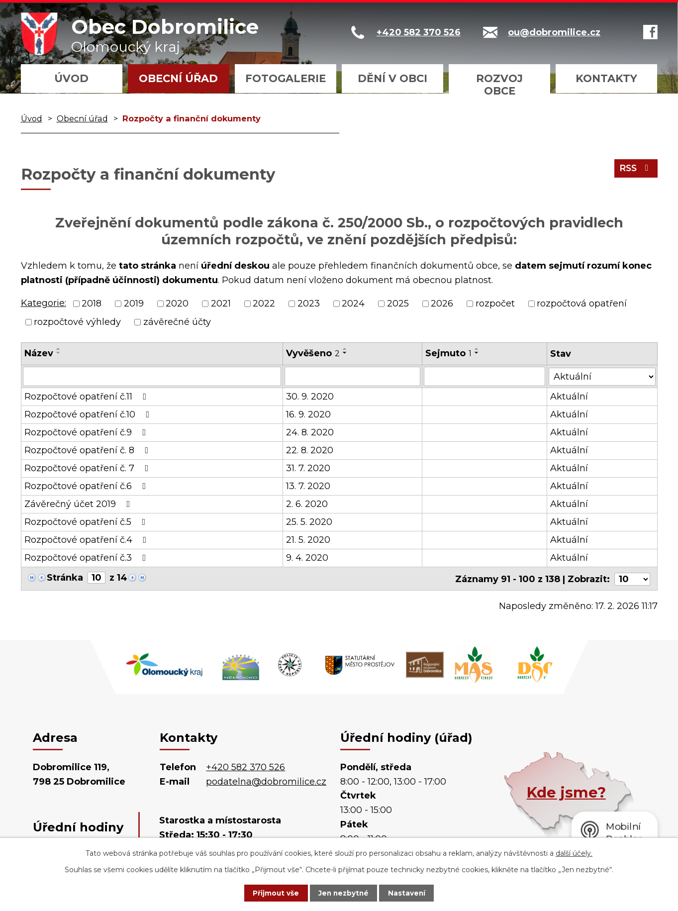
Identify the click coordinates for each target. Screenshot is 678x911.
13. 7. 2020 (308, 485)
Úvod (71, 78)
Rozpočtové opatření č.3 (87, 557)
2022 (264, 303)
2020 (177, 303)
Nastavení (411, 892)
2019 (134, 303)
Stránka (65, 577)
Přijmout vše (271, 892)
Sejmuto (449, 353)
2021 (221, 303)
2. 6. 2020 (307, 503)
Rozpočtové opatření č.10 (89, 413)
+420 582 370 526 (245, 765)
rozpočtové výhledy (77, 321)
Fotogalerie (285, 78)
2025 (398, 303)
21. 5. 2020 (308, 539)
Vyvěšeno (313, 353)
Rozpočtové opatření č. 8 (88, 449)
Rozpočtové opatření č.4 (87, 539)
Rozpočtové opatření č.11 (87, 396)
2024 (353, 303)
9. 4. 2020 (307, 557)
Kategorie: (43, 303)
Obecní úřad (178, 78)
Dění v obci (392, 78)
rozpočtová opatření (582, 303)
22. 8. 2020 (309, 449)
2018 (91, 303)
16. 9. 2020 (308, 413)
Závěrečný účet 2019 (79, 503)
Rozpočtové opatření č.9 (87, 431)
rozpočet (495, 303)
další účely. (574, 852)
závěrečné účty (177, 321)
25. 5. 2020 (309, 521)
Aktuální (569, 396)
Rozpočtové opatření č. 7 (88, 467)
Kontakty (606, 78)
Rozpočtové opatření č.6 (87, 485)
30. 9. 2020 (310, 396)
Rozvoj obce (499, 84)
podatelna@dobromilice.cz (266, 780)
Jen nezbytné (343, 892)
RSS (635, 169)
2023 (308, 303)
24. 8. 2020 (310, 431)
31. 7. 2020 (308, 467)
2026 (442, 303)
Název (38, 353)
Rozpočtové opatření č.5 (87, 521)
